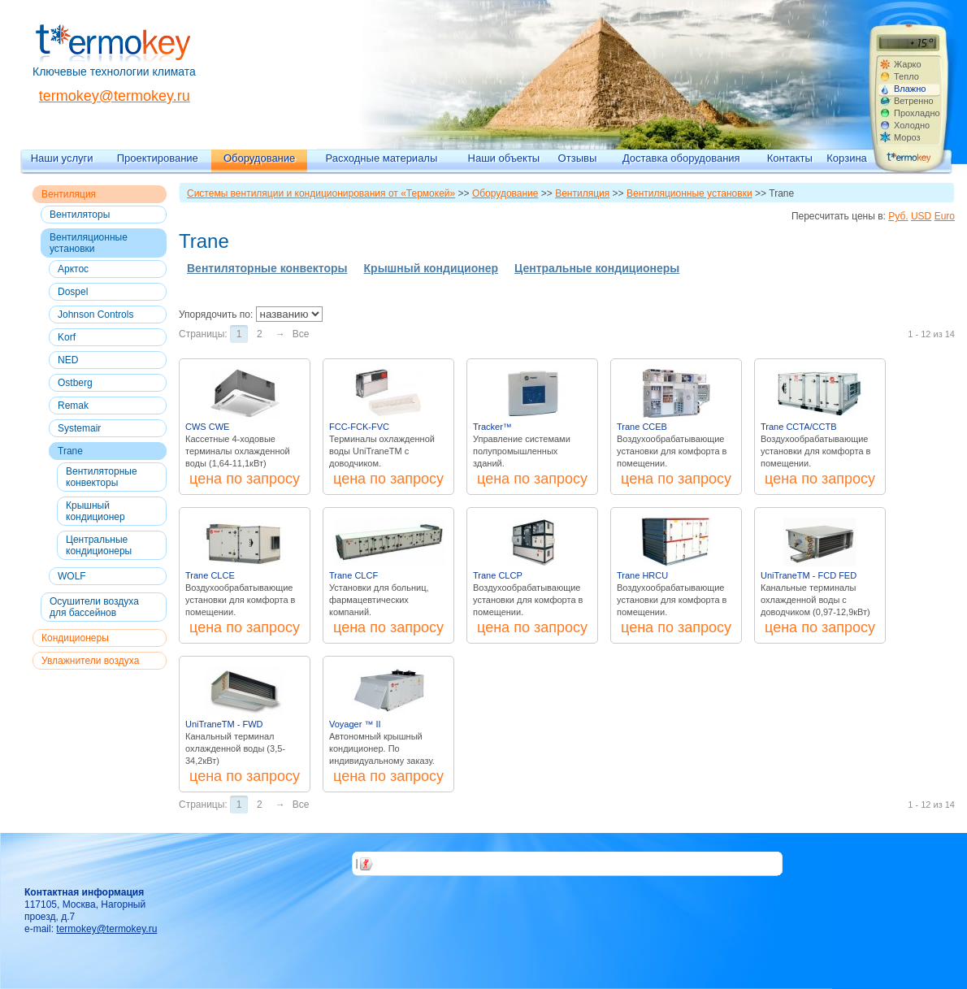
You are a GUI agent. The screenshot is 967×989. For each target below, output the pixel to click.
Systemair (79, 428)
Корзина (846, 158)
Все (301, 334)
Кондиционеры (75, 638)
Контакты (790, 158)
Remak (73, 405)
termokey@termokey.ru (114, 96)
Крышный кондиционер (95, 511)
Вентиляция (68, 194)
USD (921, 216)
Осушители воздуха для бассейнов (94, 607)
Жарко (907, 64)
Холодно (912, 125)
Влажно (910, 88)
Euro (944, 216)
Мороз (907, 137)
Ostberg (75, 382)
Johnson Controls (95, 314)
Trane (70, 451)
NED (68, 360)
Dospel (73, 291)
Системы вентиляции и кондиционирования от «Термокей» (321, 193)
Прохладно (916, 113)
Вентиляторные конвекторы (101, 477)
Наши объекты (504, 158)
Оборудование (259, 158)
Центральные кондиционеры (99, 545)
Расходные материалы (382, 158)
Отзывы (577, 158)
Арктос (73, 269)
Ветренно (914, 101)
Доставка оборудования (681, 158)
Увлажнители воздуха (90, 660)
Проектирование (157, 158)
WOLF (72, 576)
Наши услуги (62, 158)
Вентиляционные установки (89, 243)
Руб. (898, 216)
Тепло (906, 76)
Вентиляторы (80, 214)
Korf (67, 337)
